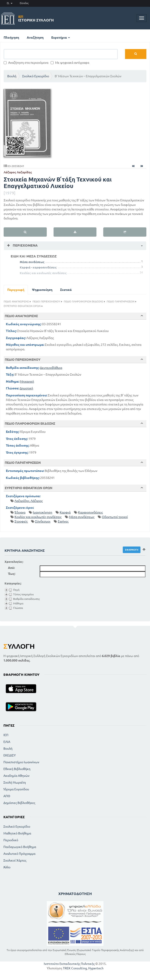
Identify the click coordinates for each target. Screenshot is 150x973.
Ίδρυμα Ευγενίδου (16, 789)
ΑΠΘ (6, 796)
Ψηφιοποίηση (42, 290)
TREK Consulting (75, 968)
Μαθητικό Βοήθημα (17, 833)
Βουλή (11, 76)
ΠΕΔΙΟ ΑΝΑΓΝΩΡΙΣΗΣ (16, 301)
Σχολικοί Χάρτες (14, 860)
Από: (11, 568)
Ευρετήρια (60, 37)
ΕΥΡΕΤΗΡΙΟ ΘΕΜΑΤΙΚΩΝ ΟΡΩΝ (22, 306)
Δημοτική (26, 388)
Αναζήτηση (35, 37)
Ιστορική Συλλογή (36, 18)
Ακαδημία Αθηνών (16, 775)
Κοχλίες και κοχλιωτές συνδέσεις (43, 273)
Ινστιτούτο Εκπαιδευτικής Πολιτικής (69, 964)
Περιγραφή (15, 290)
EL (9, 3)
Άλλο (6, 867)
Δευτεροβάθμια (51, 368)
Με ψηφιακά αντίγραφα (70, 62)
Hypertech (95, 968)
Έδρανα (20, 512)
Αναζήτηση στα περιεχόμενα (26, 62)
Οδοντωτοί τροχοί (115, 517)
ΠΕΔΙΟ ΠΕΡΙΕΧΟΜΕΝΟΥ (46, 301)
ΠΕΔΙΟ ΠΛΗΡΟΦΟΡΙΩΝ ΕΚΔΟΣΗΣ (83, 301)
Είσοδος (24, 3)
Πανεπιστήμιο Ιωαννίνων (21, 762)
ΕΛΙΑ (6, 742)
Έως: (11, 573)
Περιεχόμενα (25, 245)
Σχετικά (66, 290)
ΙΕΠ (5, 735)
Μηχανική (27, 381)
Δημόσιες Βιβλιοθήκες (19, 803)
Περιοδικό (10, 840)
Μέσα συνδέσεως (32, 262)
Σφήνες (63, 521)
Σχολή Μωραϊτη (14, 782)
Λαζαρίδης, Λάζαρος (29, 501)
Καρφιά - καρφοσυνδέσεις (38, 267)
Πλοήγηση (11, 37)
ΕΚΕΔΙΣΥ (9, 755)
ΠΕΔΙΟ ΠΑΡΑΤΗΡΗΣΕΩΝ (120, 301)
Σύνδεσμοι (42, 521)
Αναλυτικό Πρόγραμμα (19, 853)
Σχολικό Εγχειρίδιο (35, 76)
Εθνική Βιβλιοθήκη (16, 769)
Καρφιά (65, 512)
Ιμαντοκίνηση (42, 512)
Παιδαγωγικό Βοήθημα (19, 847)
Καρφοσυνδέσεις (90, 512)
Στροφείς (21, 521)
